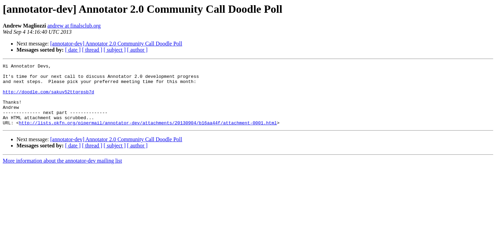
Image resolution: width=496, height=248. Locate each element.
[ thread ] (92, 50)
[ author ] (137, 50)
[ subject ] (115, 50)
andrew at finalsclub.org (74, 26)
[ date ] (73, 50)
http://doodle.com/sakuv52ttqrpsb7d (48, 98)
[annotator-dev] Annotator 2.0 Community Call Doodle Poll (116, 43)
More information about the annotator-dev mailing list (62, 173)
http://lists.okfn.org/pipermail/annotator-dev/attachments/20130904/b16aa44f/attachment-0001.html (148, 135)
